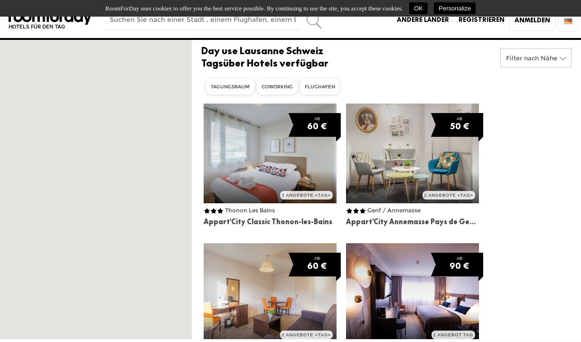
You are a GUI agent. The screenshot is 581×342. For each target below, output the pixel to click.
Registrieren (482, 19)
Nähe (549, 58)
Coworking (277, 87)
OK (418, 8)
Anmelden (532, 20)
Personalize (455, 8)
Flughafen (320, 87)
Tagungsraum (230, 87)
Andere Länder (423, 19)
